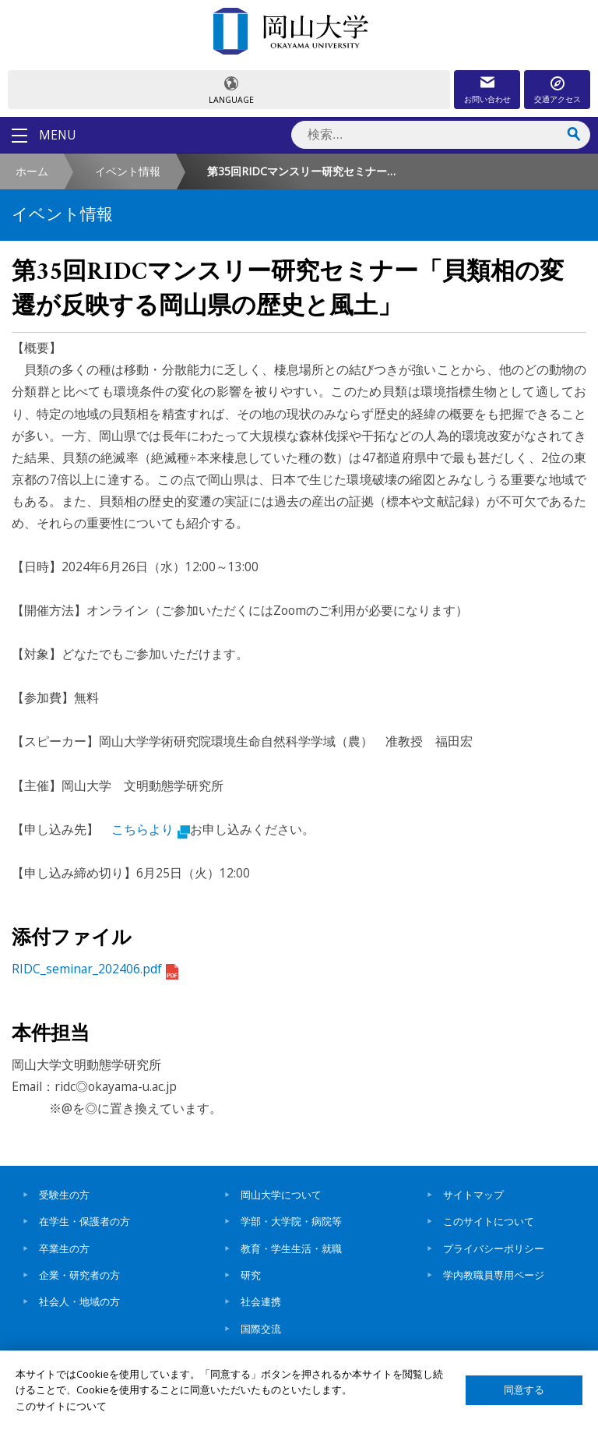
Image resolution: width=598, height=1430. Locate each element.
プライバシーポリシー (493, 1248)
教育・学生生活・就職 (291, 1248)
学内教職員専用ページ (493, 1275)
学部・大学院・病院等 (291, 1221)
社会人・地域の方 (79, 1301)
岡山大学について (281, 1195)
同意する (524, 1390)
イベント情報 (127, 171)
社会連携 (261, 1301)
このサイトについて (488, 1221)
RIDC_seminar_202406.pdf (95, 968)
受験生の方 (64, 1195)
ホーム (32, 171)
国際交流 (261, 1329)
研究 (251, 1275)
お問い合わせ (487, 99)
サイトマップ (473, 1195)
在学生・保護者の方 (84, 1221)
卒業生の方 (64, 1248)
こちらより (150, 829)
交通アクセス (557, 99)
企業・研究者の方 (79, 1275)
